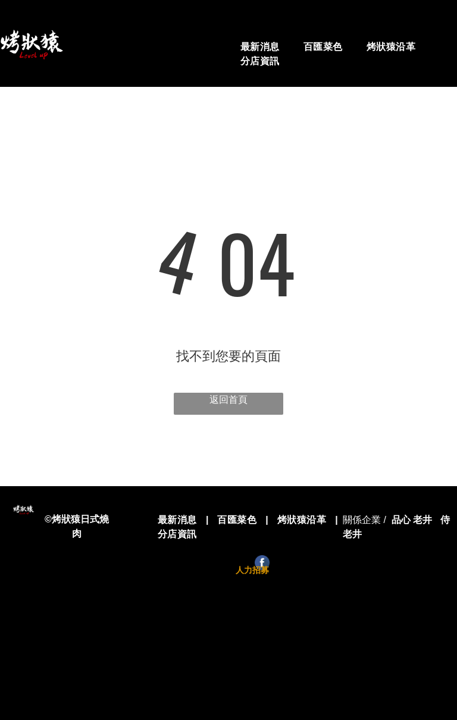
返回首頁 (228, 400)
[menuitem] (260, 47)
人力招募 (252, 570)
